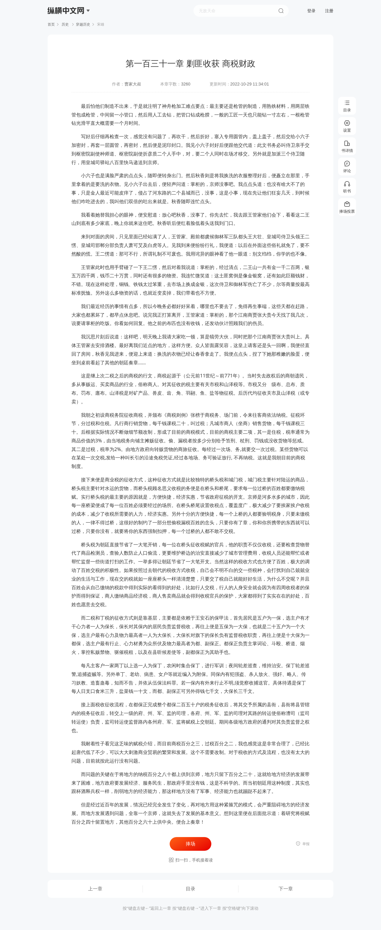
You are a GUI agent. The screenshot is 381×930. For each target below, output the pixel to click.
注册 (329, 10)
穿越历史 (83, 24)
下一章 (286, 888)
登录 (311, 10)
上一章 (95, 888)
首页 (51, 24)
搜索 (281, 11)
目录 (190, 888)
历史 (65, 24)
